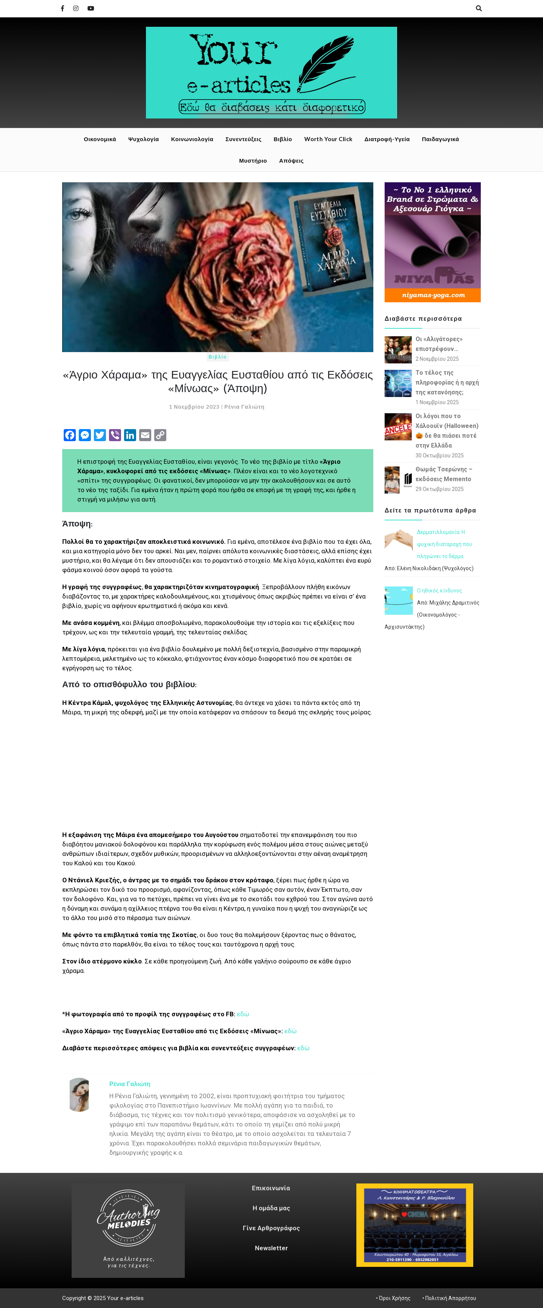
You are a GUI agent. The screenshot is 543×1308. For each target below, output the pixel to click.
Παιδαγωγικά (440, 138)
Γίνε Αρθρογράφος (271, 1228)
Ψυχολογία (143, 138)
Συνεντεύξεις (243, 138)
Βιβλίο (283, 138)
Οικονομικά (100, 138)
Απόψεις (291, 160)
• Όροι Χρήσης (393, 1298)
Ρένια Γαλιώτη (244, 406)
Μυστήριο (253, 160)
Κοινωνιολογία (192, 138)
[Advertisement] (217, 777)
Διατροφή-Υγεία (387, 138)
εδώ (243, 1014)
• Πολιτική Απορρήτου (448, 1298)
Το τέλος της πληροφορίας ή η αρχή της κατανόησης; (447, 382)
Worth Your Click (328, 138)
